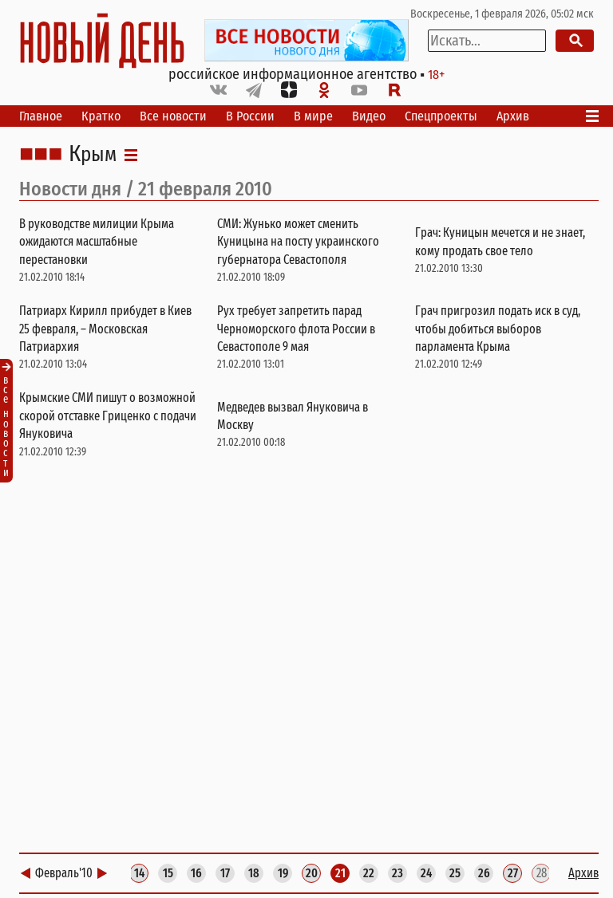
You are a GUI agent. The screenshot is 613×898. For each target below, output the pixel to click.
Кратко (101, 116)
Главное (40, 116)
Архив (512, 116)
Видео (369, 116)
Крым (93, 155)
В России (250, 116)
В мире (313, 116)
